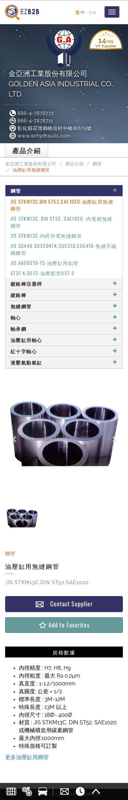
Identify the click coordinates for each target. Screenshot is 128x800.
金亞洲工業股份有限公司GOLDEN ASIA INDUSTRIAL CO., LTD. (61, 83)
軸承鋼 (64, 328)
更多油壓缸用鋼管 (27, 757)
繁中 (80, 12)
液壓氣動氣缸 (64, 362)
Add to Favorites (64, 624)
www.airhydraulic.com (40, 135)
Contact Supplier (64, 603)
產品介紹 (74, 163)
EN (92, 12)
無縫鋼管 (64, 306)
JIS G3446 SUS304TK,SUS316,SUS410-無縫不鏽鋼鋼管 (64, 249)
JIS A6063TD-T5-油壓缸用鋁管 (45, 262)
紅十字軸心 (64, 351)
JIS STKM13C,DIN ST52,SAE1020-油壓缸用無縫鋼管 (62, 205)
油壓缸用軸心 (64, 339)
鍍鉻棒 (64, 294)
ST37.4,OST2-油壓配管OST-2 (42, 273)
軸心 (64, 317)
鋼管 (97, 163)
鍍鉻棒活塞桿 (64, 283)
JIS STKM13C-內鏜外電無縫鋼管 (46, 235)
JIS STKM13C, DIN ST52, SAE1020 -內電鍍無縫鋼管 (62, 222)
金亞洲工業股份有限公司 (30, 163)
